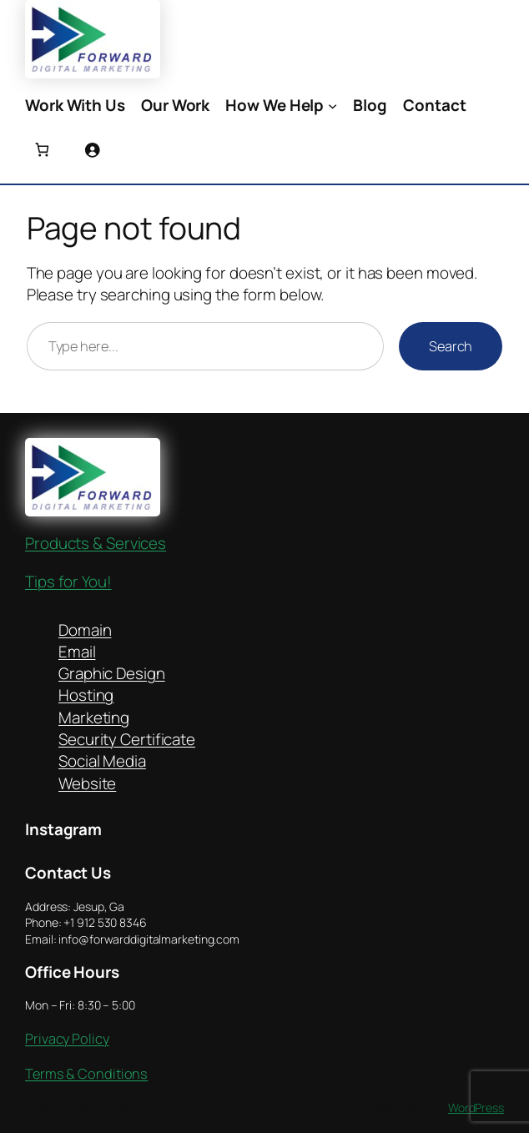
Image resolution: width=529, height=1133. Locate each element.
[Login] (92, 150)
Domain (84, 630)
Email (77, 651)
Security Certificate (126, 739)
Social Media (102, 761)
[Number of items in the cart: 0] (42, 150)
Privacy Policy (67, 1039)
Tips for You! (68, 581)
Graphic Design (111, 673)
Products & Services (95, 543)
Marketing (93, 717)
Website (87, 783)
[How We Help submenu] (332, 105)
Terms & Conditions (86, 1074)
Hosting (85, 695)
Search (450, 346)
